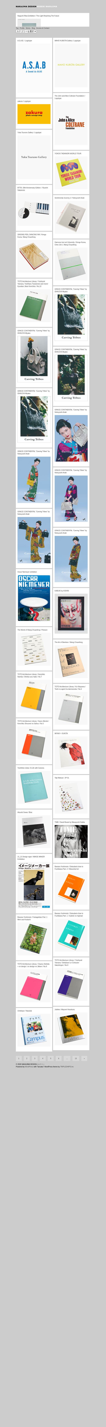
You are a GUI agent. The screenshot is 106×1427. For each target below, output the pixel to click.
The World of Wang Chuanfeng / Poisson (32, 825)
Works (28, 223)
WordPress (29, 1426)
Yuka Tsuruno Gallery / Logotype (29, 327)
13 (76, 1417)
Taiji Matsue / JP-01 (62, 972)
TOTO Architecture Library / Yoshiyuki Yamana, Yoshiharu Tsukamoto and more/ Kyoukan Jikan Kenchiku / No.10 (33, 478)
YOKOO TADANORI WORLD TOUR (68, 348)
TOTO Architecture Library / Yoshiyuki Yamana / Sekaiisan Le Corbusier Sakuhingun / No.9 (68, 1157)
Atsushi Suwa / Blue (25, 1007)
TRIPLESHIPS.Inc (67, 1426)
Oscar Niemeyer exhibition (27, 767)
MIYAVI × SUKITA (61, 928)
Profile (22, 223)
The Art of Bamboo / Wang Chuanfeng (69, 837)
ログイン (41, 1423)
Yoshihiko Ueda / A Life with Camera (31, 963)
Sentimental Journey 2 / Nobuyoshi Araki (69, 393)
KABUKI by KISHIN (62, 785)
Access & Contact (42, 223)
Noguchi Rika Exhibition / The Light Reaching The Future (38, 180)
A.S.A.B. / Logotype (25, 235)
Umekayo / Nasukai (25, 1205)
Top (17, 223)
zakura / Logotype (24, 296)
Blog (33, 223)
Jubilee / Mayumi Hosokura (65, 1204)
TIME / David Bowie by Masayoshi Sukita (70, 1017)
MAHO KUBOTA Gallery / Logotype (68, 235)
